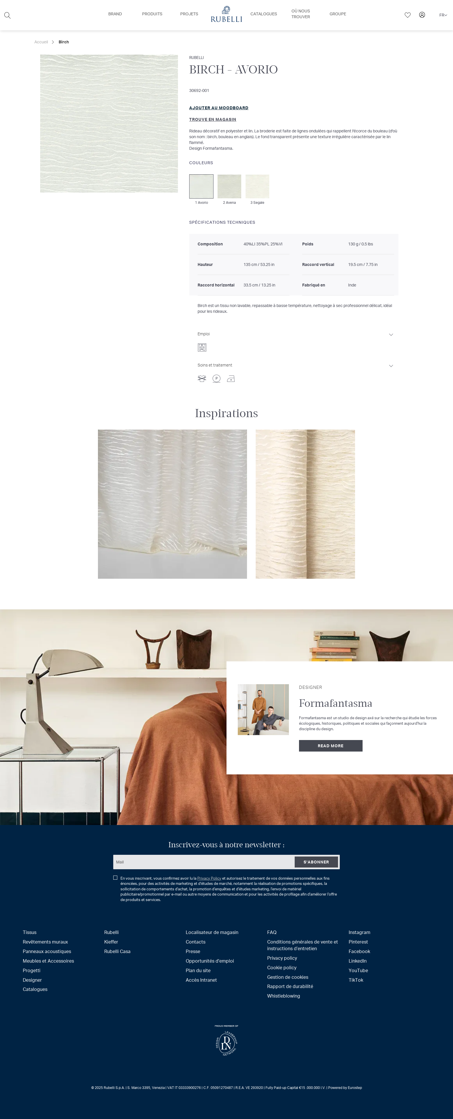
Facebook (359, 951)
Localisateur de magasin (212, 932)
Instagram (359, 932)
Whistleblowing (283, 995)
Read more (331, 745)
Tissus (29, 932)
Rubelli (111, 932)
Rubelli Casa (117, 951)
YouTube (358, 970)
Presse (193, 951)
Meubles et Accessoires (48, 960)
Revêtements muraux (45, 941)
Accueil (41, 41)
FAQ (271, 932)
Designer (32, 979)
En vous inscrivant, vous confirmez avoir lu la (225, 889)
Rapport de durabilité (290, 986)
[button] (443, 15)
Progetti (31, 970)
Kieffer (111, 941)
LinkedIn (358, 960)
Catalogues (35, 989)
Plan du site (198, 970)
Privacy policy (282, 957)
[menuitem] (115, 14)
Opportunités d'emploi (210, 960)
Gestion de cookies (287, 977)
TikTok (356, 979)
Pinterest (358, 941)
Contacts (195, 941)
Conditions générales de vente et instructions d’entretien (302, 945)
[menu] (226, 15)
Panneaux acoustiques (47, 951)
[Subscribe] (316, 862)
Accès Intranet (201, 979)
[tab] (296, 340)
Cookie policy (281, 967)
